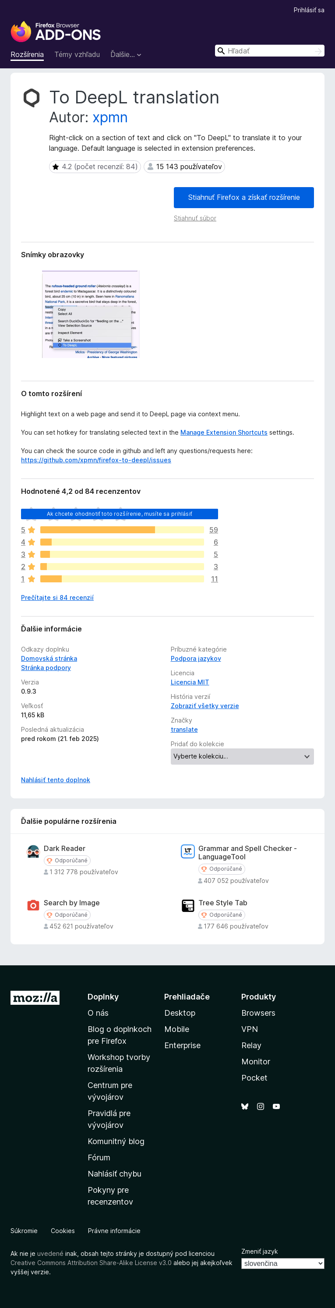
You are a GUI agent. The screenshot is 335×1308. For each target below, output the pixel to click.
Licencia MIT (190, 682)
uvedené (50, 1253)
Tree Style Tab (222, 903)
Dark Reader (64, 848)
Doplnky (103, 996)
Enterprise (182, 1045)
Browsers (258, 1012)
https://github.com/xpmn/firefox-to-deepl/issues (96, 460)
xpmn (110, 117)
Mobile (176, 1029)
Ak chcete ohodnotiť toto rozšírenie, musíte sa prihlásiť (119, 513)
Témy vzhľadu (77, 54)
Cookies (63, 1230)
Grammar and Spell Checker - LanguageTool (247, 852)
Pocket (254, 1077)
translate (184, 729)
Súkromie (24, 1230)
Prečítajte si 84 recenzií (57, 597)
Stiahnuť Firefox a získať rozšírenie (244, 197)
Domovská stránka (49, 658)
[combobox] (269, 51)
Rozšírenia (27, 54)
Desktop (179, 1012)
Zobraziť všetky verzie (205, 705)
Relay (251, 1045)
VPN (249, 1029)
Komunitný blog (116, 1141)
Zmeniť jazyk (259, 1251)
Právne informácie (114, 1230)
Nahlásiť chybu (114, 1173)
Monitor (255, 1061)
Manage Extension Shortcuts (224, 432)
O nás (98, 1012)
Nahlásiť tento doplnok (55, 779)
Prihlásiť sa (309, 10)
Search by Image (72, 903)
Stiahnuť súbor (195, 218)
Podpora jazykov (196, 658)
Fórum (99, 1157)
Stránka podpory (46, 667)
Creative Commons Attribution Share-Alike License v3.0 (91, 1262)
